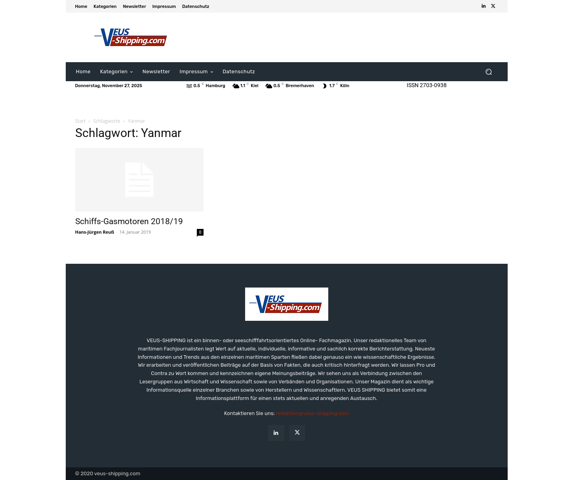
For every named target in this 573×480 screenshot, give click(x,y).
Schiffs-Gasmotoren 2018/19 (129, 221)
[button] (489, 72)
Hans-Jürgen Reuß (94, 232)
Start (80, 121)
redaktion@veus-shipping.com (312, 413)
